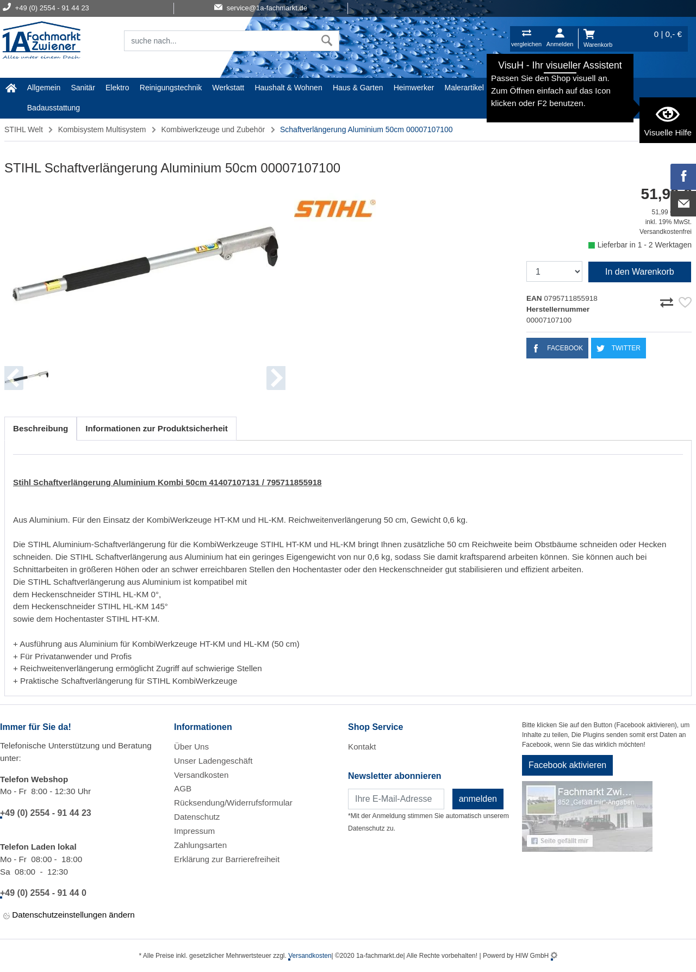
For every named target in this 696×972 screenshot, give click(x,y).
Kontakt (362, 746)
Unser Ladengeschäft (213, 760)
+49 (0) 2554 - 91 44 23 (45, 813)
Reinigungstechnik (171, 87)
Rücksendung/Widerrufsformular (233, 802)
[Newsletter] (396, 799)
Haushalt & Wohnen (288, 87)
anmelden (478, 798)
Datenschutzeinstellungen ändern (69, 915)
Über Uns (191, 746)
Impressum (194, 830)
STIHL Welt (596, 87)
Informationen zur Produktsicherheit (156, 428)
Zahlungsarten (200, 845)
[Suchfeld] (219, 40)
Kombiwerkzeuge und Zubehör (213, 129)
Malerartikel (464, 87)
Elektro (117, 87)
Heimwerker (414, 87)
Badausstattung (53, 107)
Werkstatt (228, 87)
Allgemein (43, 87)
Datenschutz (197, 816)
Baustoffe (551, 87)
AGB (182, 788)
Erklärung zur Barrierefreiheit (226, 859)
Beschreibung (40, 428)
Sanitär (83, 87)
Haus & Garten (358, 87)
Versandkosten (201, 774)
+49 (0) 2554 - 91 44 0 (43, 892)
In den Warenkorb (639, 271)
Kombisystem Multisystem (102, 129)
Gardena (509, 87)
